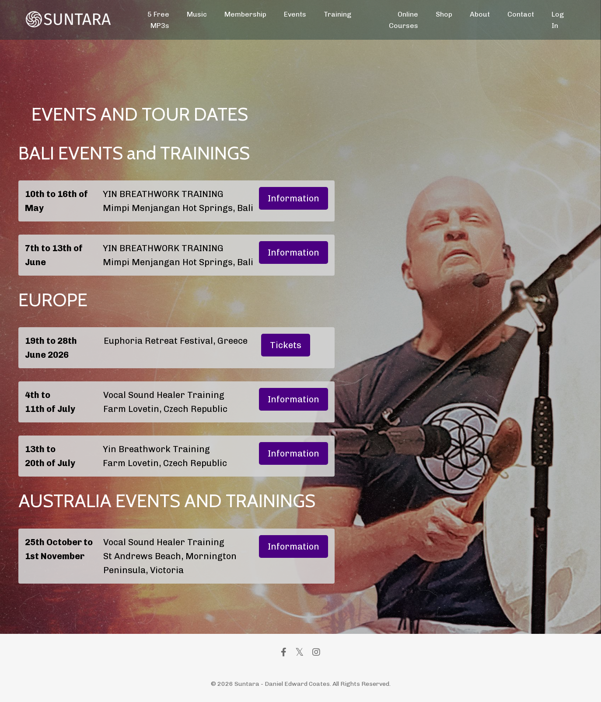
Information (293, 198)
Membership (245, 14)
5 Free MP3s (158, 20)
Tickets (285, 345)
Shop (444, 14)
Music (197, 14)
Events (295, 14)
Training (337, 14)
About (480, 14)
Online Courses (403, 20)
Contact (520, 14)
